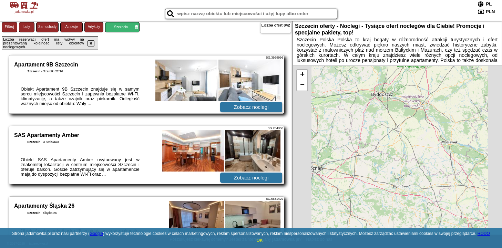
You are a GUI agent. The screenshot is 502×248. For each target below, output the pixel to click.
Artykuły (94, 27)
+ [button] (302, 75)
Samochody (47, 27)
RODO (484, 233)
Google (96, 233)
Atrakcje (71, 27)
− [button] (302, 85)
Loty (26, 27)
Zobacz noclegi (251, 107)
